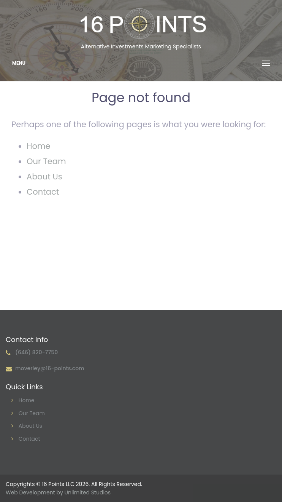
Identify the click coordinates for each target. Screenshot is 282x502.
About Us (44, 176)
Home (39, 146)
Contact (43, 191)
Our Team (46, 161)
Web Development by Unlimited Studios (58, 492)
